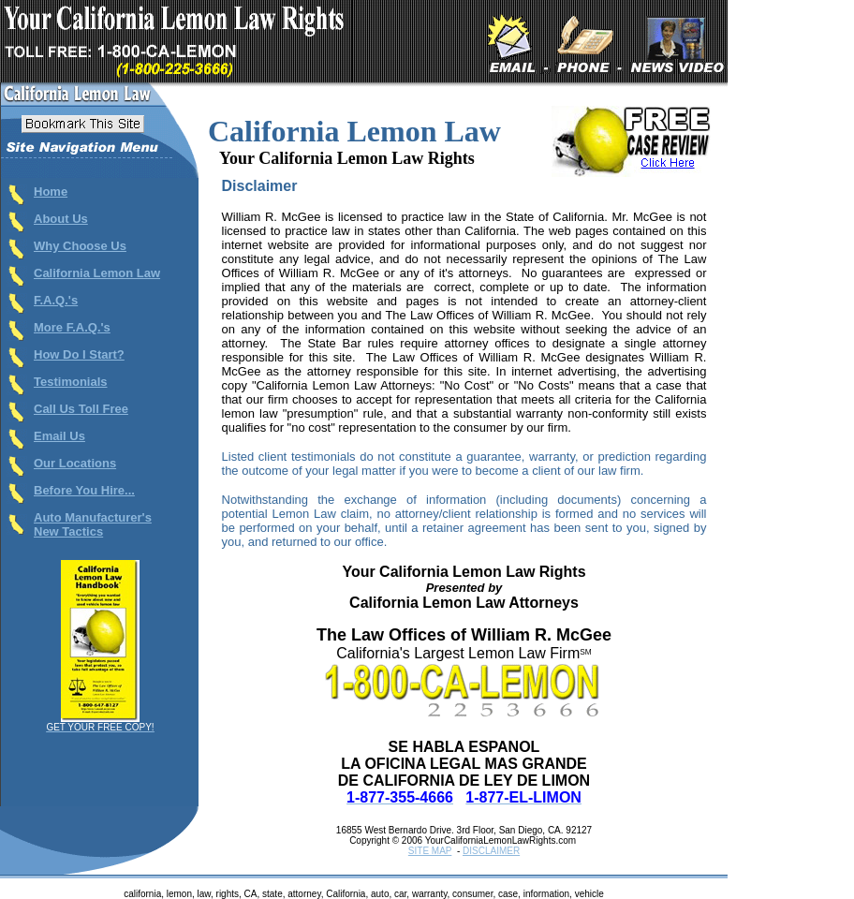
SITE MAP (430, 851)
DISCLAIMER (491, 851)
